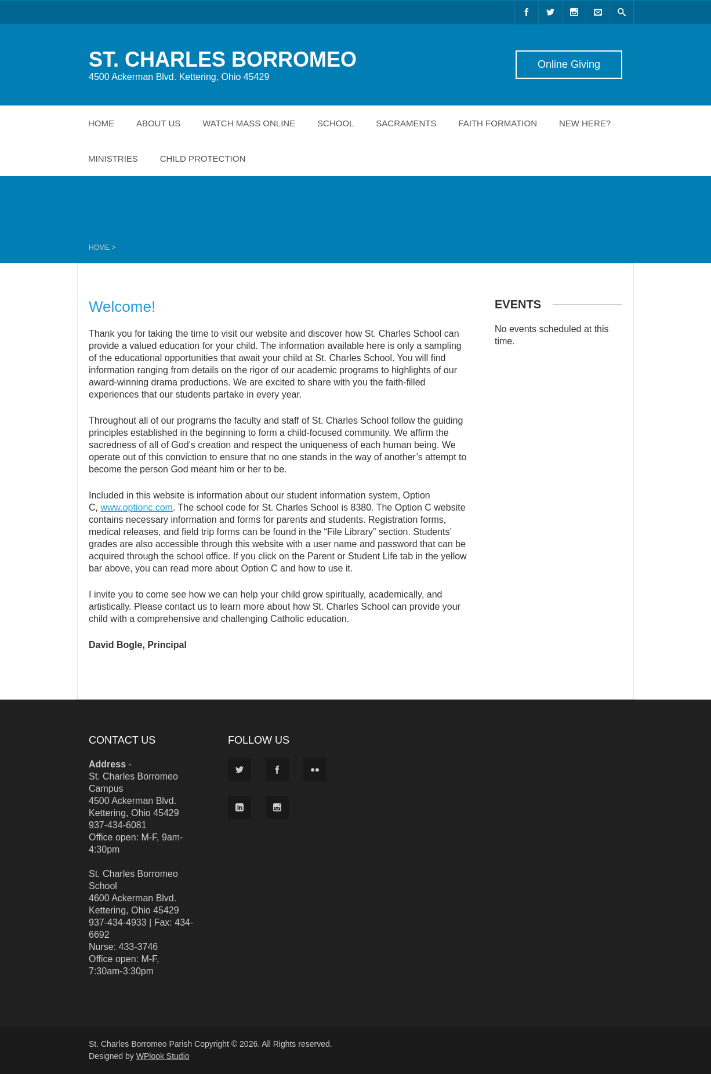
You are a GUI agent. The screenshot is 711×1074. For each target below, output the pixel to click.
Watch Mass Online (248, 123)
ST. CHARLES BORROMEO (223, 59)
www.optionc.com (136, 507)
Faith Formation (497, 123)
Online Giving (569, 64)
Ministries (113, 158)
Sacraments (406, 123)
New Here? (585, 123)
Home (101, 123)
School (335, 123)
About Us (158, 123)
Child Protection (203, 158)
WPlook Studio (163, 1056)
